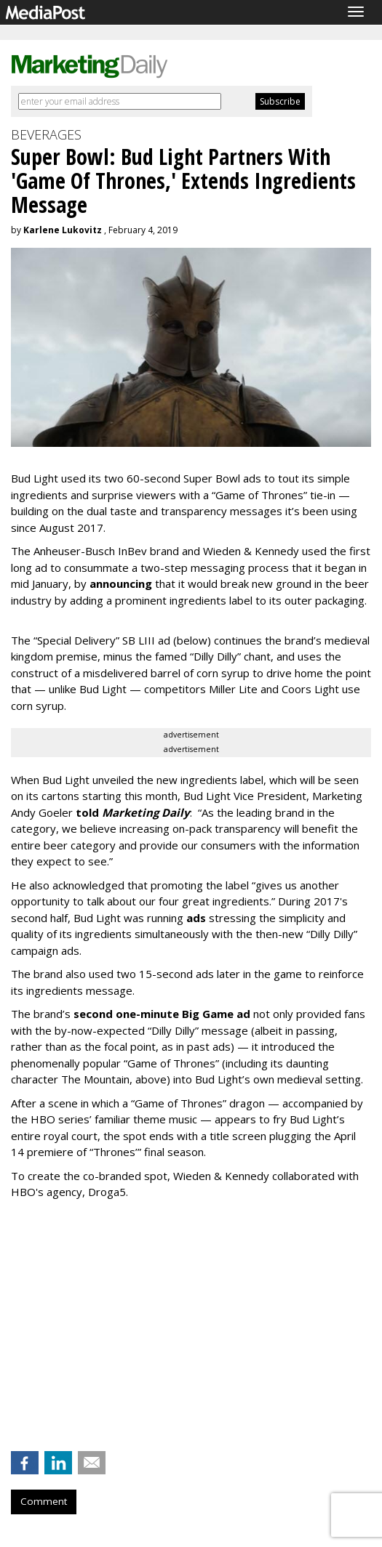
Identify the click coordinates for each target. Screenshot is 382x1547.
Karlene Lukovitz (62, 230)
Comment (43, 1501)
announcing (120, 583)
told (133, 812)
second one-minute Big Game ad (161, 1013)
